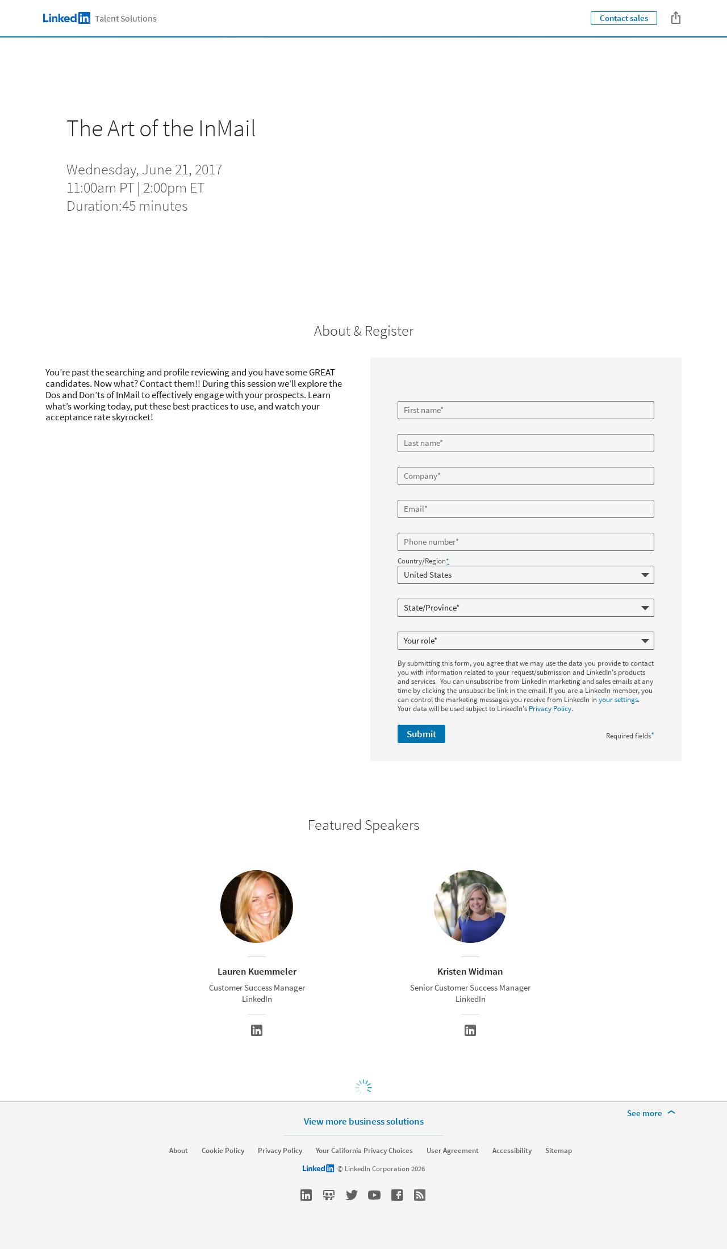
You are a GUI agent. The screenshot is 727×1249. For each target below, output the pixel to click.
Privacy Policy (550, 708)
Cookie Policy (223, 1150)
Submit (421, 734)
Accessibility (512, 1150)
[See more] (653, 1113)
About (178, 1150)
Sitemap (558, 1150)
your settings (618, 699)
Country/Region (423, 561)
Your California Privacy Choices (364, 1150)
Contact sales (624, 17)
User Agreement (453, 1150)
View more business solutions (364, 1121)
